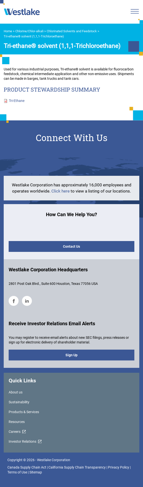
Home (8, 31)
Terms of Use (17, 472)
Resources (17, 422)
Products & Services (24, 412)
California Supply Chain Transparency (77, 467)
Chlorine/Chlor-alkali (29, 31)
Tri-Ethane (16, 101)
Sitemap (35, 472)
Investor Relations (22, 441)
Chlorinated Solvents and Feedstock (72, 31)
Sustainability (19, 402)
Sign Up (71, 355)
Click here (61, 191)
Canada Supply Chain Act (26, 467)
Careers (14, 432)
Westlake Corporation (53, 460)
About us (15, 392)
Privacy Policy (118, 467)
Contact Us (71, 246)
